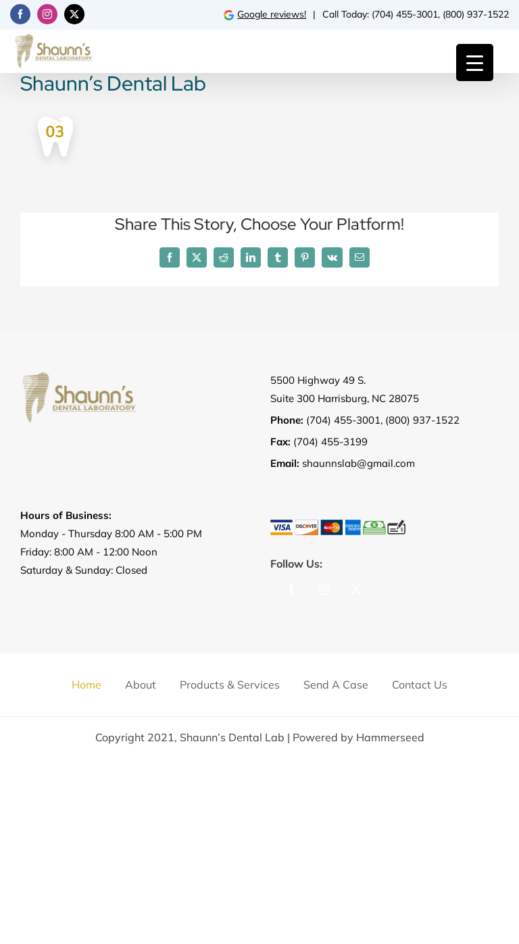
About (140, 684)
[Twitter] (356, 589)
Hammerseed (390, 737)
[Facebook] (291, 589)
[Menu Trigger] (474, 62)
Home (86, 684)
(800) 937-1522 (476, 14)
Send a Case (335, 684)
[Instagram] (324, 589)
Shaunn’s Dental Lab (232, 737)
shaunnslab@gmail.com (358, 463)
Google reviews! (265, 14)
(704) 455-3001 (405, 14)
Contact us (419, 684)
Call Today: (347, 14)
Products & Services (230, 684)
